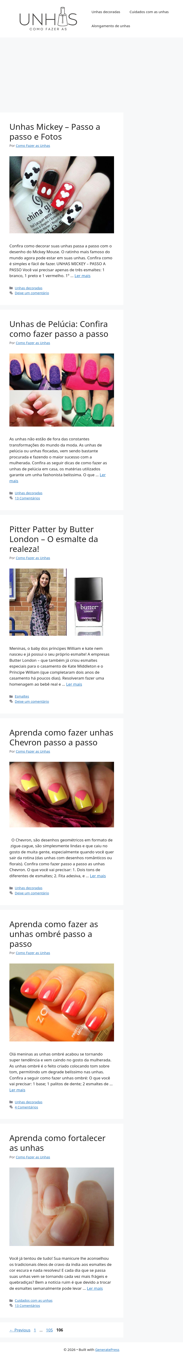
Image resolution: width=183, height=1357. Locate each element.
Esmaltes (22, 696)
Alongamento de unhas (111, 25)
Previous (19, 1330)
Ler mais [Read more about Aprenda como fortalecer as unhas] (95, 1288)
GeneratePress (107, 1349)
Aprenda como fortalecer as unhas (57, 1142)
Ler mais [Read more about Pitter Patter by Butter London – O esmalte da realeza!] (74, 684)
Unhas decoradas (106, 11)
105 (50, 1330)
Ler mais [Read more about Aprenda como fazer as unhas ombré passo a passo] (17, 1090)
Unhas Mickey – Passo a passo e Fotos (54, 131)
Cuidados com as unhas (149, 11)
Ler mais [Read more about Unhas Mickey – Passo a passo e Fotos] (83, 275)
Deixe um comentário (32, 293)
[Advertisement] (91, 72)
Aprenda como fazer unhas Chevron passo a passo (61, 737)
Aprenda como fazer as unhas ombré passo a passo (53, 933)
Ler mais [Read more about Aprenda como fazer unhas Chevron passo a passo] (98, 875)
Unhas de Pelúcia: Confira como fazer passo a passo (58, 328)
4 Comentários (26, 1107)
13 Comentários (27, 498)
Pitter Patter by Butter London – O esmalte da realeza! (53, 539)
